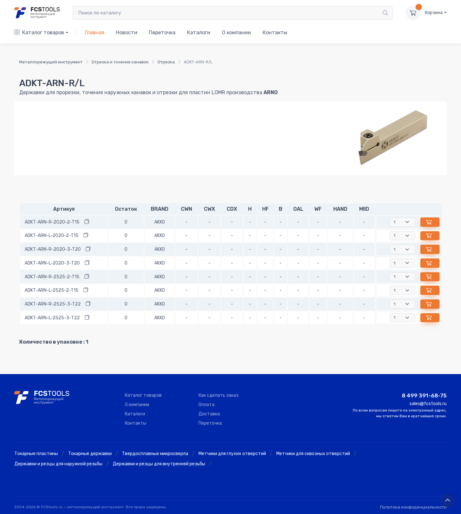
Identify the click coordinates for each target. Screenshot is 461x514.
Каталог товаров (39, 32)
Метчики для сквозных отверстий (313, 453)
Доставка (209, 414)
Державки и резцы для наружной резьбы (58, 464)
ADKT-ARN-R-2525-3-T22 (53, 304)
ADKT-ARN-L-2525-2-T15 (51, 290)
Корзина (434, 12)
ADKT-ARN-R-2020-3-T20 (53, 249)
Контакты (275, 32)
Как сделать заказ (218, 395)
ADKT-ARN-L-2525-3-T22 (52, 318)
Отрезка (166, 62)
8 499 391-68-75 (424, 395)
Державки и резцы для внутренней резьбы (159, 464)
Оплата (206, 404)
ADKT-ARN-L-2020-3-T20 (52, 263)
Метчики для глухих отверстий (232, 453)
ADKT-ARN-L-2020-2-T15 (51, 235)
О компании (236, 32)
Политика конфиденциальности (413, 507)
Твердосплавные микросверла (155, 453)
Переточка (162, 32)
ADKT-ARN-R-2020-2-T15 (52, 222)
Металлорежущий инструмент (51, 62)
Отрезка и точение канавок (120, 62)
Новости (126, 32)
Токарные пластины (36, 453)
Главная (94, 32)
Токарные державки (90, 453)
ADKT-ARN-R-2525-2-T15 (52, 277)
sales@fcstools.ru (428, 403)
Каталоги (198, 32)
